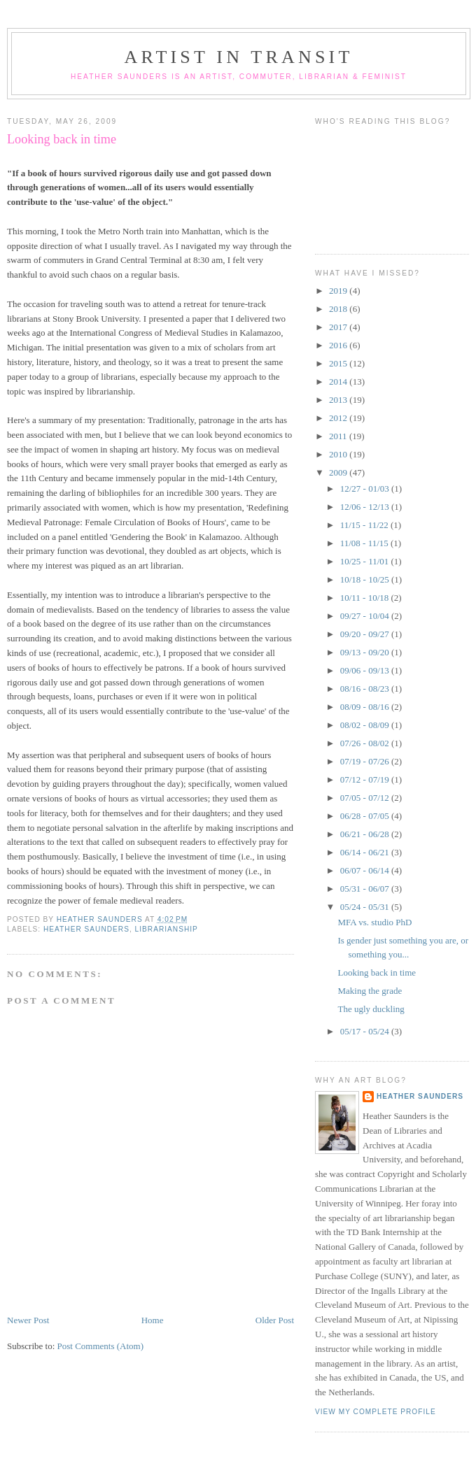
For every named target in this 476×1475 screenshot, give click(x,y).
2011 (339, 436)
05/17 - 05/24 (365, 1031)
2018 (339, 309)
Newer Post (28, 1320)
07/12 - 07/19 (365, 779)
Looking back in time (376, 972)
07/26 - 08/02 (365, 743)
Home (152, 1320)
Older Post (274, 1320)
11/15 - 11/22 (365, 525)
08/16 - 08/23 (365, 688)
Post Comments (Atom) (100, 1346)
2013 (339, 399)
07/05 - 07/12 (365, 797)
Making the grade (369, 990)
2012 (339, 418)
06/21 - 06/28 (365, 834)
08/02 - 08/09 (365, 725)
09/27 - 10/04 (365, 616)
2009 (339, 472)
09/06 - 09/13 (365, 670)
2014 (339, 381)
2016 (339, 345)
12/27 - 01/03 (365, 488)
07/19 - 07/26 (365, 761)
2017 (339, 327)
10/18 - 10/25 (365, 579)
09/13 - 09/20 (365, 652)
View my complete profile (375, 1412)
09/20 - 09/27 (365, 634)
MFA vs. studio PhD (374, 922)
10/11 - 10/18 (365, 597)
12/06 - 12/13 (365, 506)
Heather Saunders (86, 929)
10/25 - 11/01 (365, 561)
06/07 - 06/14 (365, 870)
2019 (339, 290)
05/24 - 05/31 (365, 907)
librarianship (166, 929)
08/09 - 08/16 (365, 706)
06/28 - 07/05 (365, 816)
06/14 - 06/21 (365, 852)
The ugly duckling (370, 1009)
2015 (339, 363)
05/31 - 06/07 (365, 888)
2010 (339, 454)
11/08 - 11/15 (365, 543)
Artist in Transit (238, 57)
